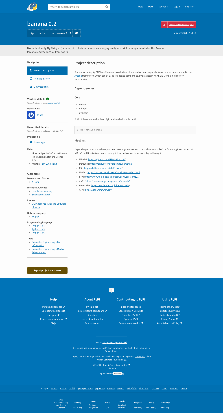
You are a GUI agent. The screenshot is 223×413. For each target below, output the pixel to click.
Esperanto (174, 388)
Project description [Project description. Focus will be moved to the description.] (42, 70)
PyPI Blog (91, 307)
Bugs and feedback (131, 307)
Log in (177, 6)
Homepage (37, 142)
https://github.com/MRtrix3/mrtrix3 (106, 159)
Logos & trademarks (92, 319)
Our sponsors (92, 323)
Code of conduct (168, 315)
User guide (52, 315)
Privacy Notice (168, 319)
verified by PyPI (53, 103)
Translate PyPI (129, 315)
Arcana (78, 75)
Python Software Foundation (110, 359)
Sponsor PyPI (131, 319)
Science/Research (41, 194)
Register (189, 6)
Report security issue (169, 311)
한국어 (184, 388)
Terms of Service (168, 307)
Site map (111, 368)
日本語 (72, 388)
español (54, 388)
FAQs (53, 323)
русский (155, 388)
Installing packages (52, 307)
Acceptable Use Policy (168, 323)
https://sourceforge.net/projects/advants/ (108, 181)
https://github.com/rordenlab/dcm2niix (111, 164)
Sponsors (163, 6)
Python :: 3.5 (38, 229)
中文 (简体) (132, 388)
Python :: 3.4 (38, 225)
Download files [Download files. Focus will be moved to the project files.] (40, 86)
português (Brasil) (85, 388)
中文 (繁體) (144, 388)
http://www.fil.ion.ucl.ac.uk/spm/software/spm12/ (111, 177)
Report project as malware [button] (47, 270)
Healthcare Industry (42, 191)
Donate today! (111, 351)
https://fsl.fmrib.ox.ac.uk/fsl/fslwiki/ (103, 168)
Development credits (129, 323)
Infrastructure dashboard (91, 311)
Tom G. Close (47, 164)
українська (100, 388)
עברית (164, 388)
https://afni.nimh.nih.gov (98, 190)
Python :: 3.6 (38, 232)
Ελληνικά (111, 388)
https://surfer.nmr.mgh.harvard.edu (110, 185)
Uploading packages (52, 311)
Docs (150, 6)
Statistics (92, 315)
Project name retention (52, 319)
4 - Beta (35, 182)
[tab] (47, 70)
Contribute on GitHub (129, 311)
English (35, 216)
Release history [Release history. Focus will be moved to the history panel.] (40, 78)
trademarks (140, 356)
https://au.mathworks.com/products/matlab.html (113, 172)
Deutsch (120, 388)
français (63, 388)
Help (140, 6)
